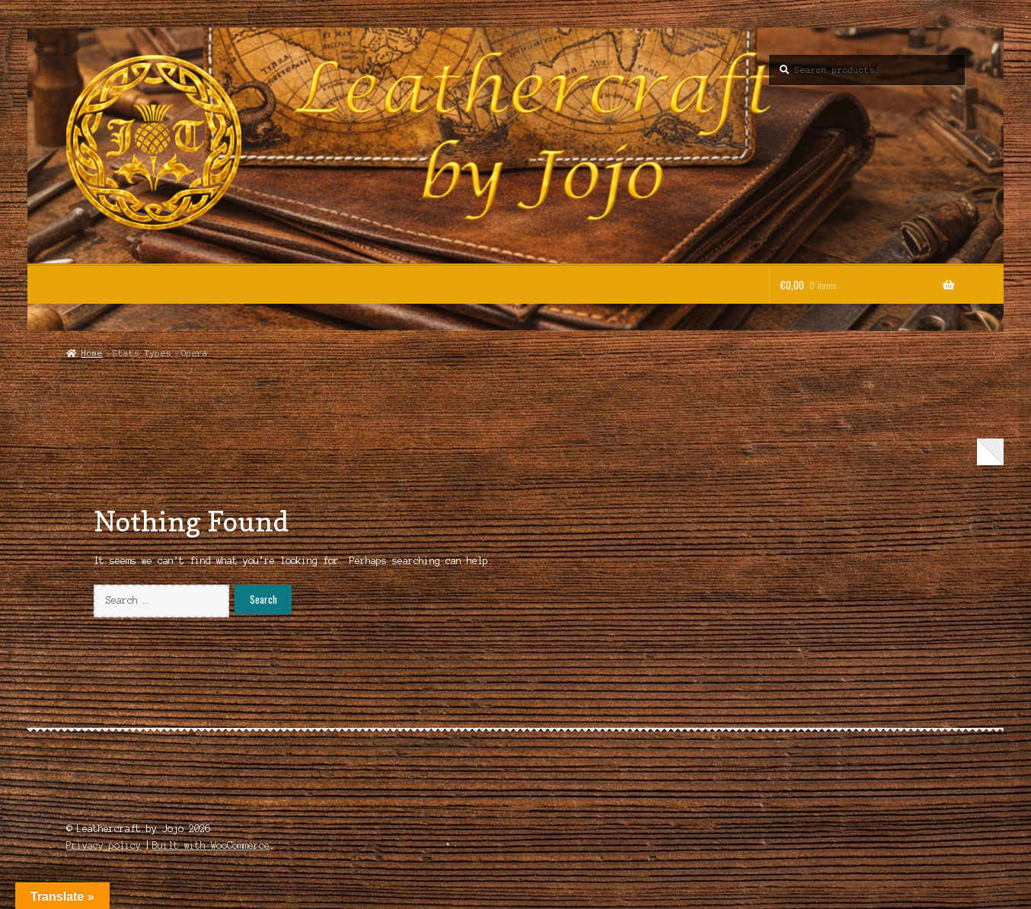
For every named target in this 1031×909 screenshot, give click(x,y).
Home (92, 353)
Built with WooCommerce (211, 845)
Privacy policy (103, 845)
